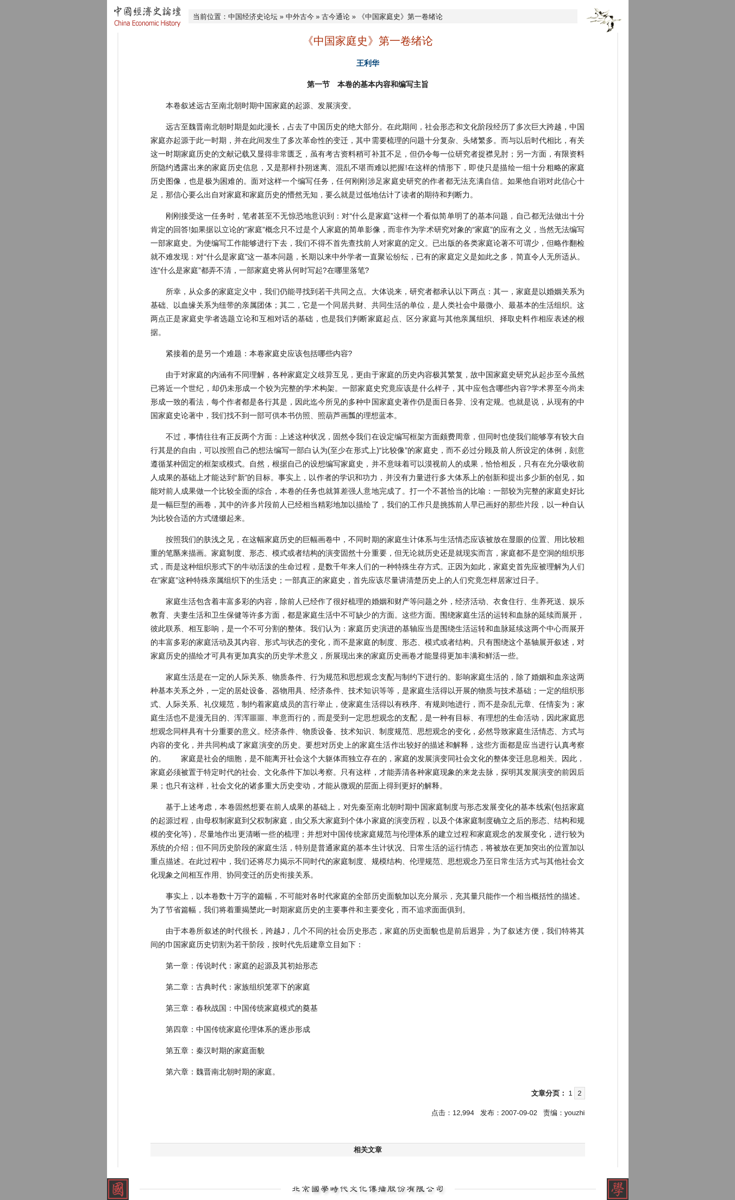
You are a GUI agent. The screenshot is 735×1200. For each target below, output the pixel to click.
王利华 (367, 63)
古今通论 (336, 17)
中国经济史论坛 (253, 17)
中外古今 (300, 17)
